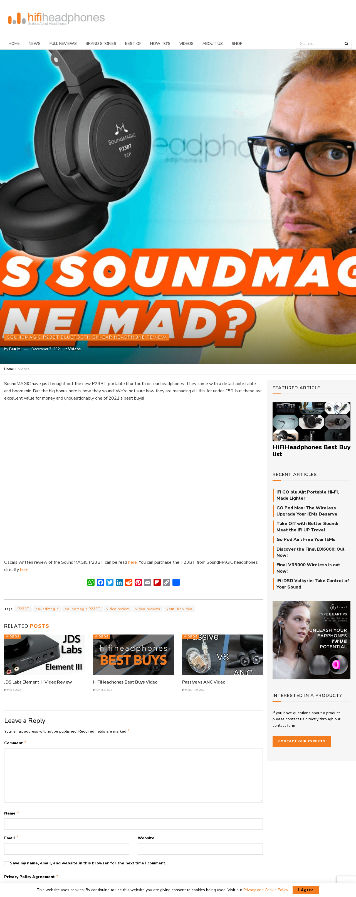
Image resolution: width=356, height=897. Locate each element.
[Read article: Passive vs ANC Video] (222, 655)
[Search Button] (347, 44)
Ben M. (15, 349)
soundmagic (47, 609)
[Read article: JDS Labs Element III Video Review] (44, 655)
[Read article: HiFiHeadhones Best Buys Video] (133, 655)
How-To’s (160, 43)
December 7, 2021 (46, 349)
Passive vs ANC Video (203, 682)
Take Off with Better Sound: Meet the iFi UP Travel (307, 527)
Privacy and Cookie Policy (265, 890)
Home (14, 43)
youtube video (179, 609)
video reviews (147, 609)
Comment (15, 744)
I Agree (306, 890)
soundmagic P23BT (82, 609)
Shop (237, 43)
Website (146, 839)
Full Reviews (63, 43)
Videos (186, 43)
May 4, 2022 (12, 690)
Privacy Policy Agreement (31, 879)
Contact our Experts (301, 741)
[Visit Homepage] (56, 19)
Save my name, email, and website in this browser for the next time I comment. (88, 865)
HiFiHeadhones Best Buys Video (125, 682)
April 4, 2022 (102, 690)
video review (118, 609)
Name (11, 814)
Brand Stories (101, 43)
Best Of (133, 43)
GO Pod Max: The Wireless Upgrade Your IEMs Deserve (306, 511)
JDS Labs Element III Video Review (38, 682)
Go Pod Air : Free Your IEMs (305, 539)
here (132, 562)
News (35, 43)
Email (11, 840)
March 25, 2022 (193, 690)
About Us (212, 43)
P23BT (23, 609)
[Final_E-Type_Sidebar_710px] (311, 640)
